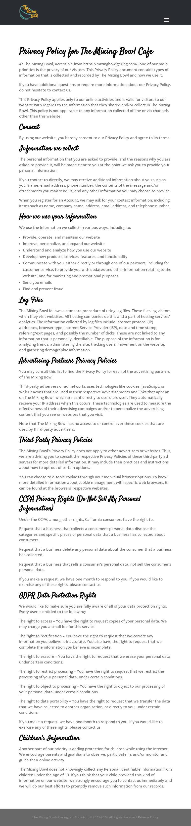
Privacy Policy (148, 817)
